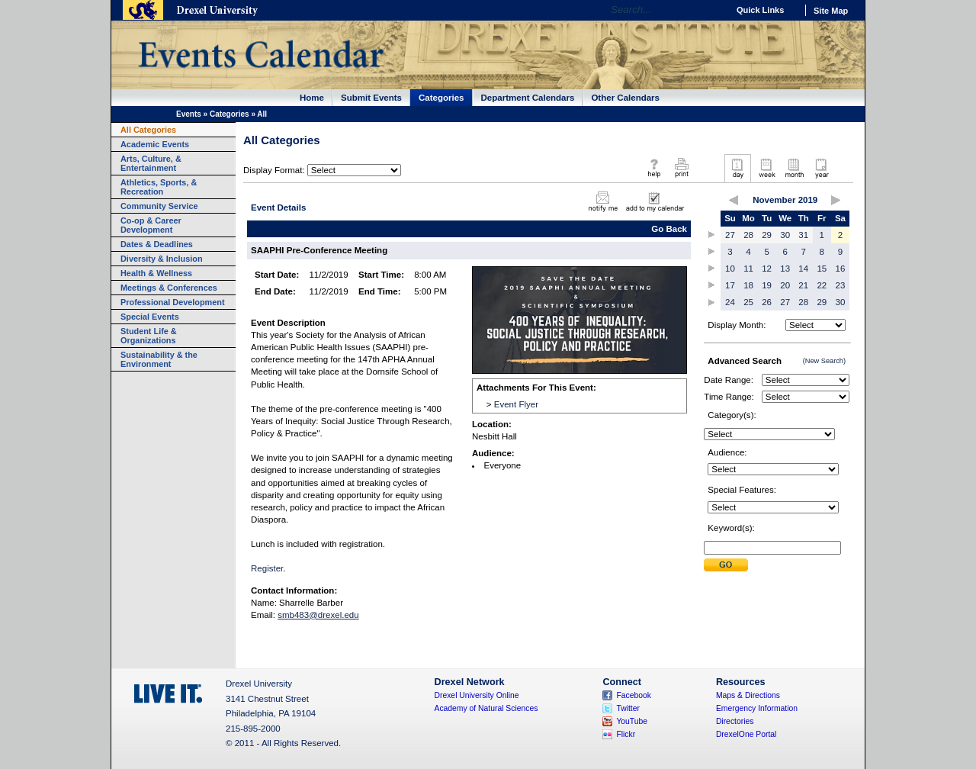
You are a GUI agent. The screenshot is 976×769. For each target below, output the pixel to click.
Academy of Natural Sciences (486, 708)
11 (748, 268)
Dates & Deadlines (156, 244)
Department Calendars (528, 97)
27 (730, 235)
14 (803, 268)
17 (730, 285)
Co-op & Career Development (150, 225)
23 (841, 285)
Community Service (159, 206)
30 (785, 235)
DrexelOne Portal (746, 734)
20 (785, 285)
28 (748, 235)
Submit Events (371, 97)
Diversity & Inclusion (161, 258)
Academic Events (154, 144)
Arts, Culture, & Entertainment (150, 163)
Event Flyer (516, 404)
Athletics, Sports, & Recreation (158, 187)
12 (767, 268)
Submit (726, 564)
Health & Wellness (156, 273)
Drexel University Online (477, 695)
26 (767, 302)
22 (822, 285)
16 (841, 268)
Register (267, 568)
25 (748, 302)
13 (785, 268)
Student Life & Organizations (148, 336)
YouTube (631, 721)
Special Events (149, 316)
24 (730, 302)
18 (748, 285)
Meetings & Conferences (168, 287)
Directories (735, 721)
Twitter (628, 708)
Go (713, 10)
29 (767, 235)
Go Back (669, 228)
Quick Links (760, 9)
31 (803, 235)
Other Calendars (625, 97)
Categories (441, 97)
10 (730, 268)
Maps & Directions (748, 695)
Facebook (633, 695)
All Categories (148, 129)
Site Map (831, 10)
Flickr (625, 734)
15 (822, 268)
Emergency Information (757, 708)
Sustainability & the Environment (158, 359)
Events (188, 114)
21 (803, 285)
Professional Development (172, 302)
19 (767, 285)
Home (312, 97)
